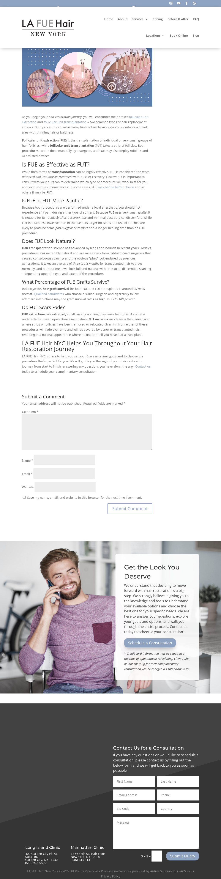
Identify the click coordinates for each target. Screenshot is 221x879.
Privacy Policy (110, 876)
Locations (153, 35)
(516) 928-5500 (35, 863)
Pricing (158, 19)
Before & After (177, 19)
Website (28, 487)
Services (138, 19)
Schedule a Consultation (150, 642)
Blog (196, 35)
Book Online (179, 35)
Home (108, 19)
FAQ (196, 19)
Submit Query (182, 856)
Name (27, 460)
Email (27, 474)
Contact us (143, 366)
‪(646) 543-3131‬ (81, 860)
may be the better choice (116, 187)
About (122, 19)
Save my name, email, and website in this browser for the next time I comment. (84, 497)
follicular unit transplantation (65, 122)
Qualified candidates (49, 294)
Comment (30, 412)
